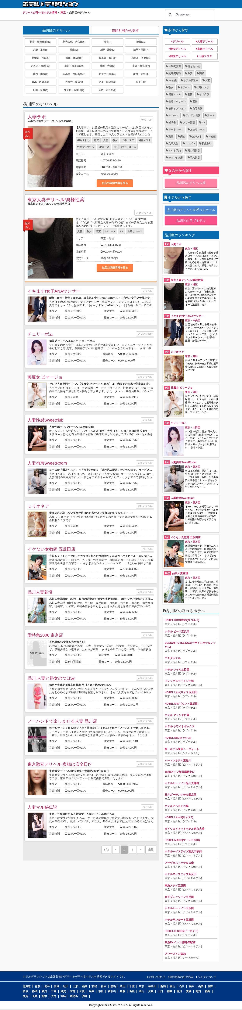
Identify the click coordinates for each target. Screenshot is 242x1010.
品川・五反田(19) (74, 65)
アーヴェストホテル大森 (179, 862)
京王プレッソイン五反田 (179, 896)
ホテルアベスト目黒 (176, 805)
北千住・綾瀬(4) (107, 74)
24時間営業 (174, 66)
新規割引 (207, 143)
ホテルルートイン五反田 (179, 908)
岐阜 (25, 991)
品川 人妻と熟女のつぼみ (51, 678)
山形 (75, 986)
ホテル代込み (190, 80)
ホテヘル (147, 549)
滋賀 (63, 991)
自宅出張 (197, 108)
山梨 (200, 986)
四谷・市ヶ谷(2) (107, 90)
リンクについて (207, 976)
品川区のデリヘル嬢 (191, 183)
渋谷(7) (108, 41)
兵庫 (91, 991)
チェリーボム (41, 334)
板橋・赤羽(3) (141, 74)
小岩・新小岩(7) (141, 65)
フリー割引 (189, 122)
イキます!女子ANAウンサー (54, 291)
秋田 (65, 986)
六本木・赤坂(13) (40, 65)
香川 (179, 991)
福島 (84, 986)
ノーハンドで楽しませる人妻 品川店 (62, 721)
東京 (103, 153)
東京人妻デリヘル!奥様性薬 (56, 199)
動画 (170, 136)
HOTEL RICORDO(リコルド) (182, 620)
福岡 (207, 991)
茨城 (94, 986)
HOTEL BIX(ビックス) (178, 737)
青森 (37, 986)
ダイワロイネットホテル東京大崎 (184, 828)
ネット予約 (174, 150)
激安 (96, 140)
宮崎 (63, 996)
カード (211, 115)
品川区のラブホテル (191, 220)
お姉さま (197, 136)
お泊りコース (128, 147)
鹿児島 (74, 996)
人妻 (105, 140)
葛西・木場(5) (40, 74)
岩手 (47, 986)
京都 (72, 991)
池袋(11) (141, 41)
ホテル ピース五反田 (177, 631)
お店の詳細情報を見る (115, 183)
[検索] (189, 15)
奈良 (101, 991)
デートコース (175, 129)
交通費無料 (174, 73)
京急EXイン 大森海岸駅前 (180, 942)
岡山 (141, 991)
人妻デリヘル (144, 212)
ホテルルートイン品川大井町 (182, 783)
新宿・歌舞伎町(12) (40, 41)
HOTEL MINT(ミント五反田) (182, 703)
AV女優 (172, 80)
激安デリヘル (178, 48)
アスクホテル (173, 658)
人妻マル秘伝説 (42, 807)
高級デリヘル (145, 506)
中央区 (77, 310)
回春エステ (144, 140)
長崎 (34, 996)
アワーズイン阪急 (175, 953)
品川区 (77, 439)
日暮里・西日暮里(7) (74, 74)
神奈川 (152, 986)
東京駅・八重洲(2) (74, 90)
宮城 (56, 986)
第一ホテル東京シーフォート (182, 749)
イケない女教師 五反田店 (51, 549)
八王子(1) (141, 82)
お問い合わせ (157, 976)
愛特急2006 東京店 (45, 635)
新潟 (163, 986)
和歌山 (112, 991)
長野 (210, 986)
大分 (53, 996)
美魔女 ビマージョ (45, 377)
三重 (53, 991)
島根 (132, 991)
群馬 (113, 986)
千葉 (132, 986)
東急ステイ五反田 (175, 885)
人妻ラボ (37, 116)
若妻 (98, 231)
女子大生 (173, 143)
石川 (182, 986)
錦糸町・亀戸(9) (107, 57)
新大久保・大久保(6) (74, 41)
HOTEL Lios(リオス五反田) (181, 692)
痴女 (182, 136)
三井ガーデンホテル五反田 (180, 794)
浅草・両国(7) (141, 49)
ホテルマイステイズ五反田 (180, 874)
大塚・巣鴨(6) (40, 49)
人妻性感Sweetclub (46, 420)
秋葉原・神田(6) (41, 57)
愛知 (44, 991)
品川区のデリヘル (56, 30)
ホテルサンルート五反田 (179, 919)
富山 (172, 986)
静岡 (34, 991)
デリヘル (146, 119)
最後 (151, 849)
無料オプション (177, 108)
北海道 (27, 986)
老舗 (194, 101)
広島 (151, 991)
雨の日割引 (194, 150)
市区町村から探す (125, 30)
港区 (111, 153)
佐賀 (25, 996)
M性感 (212, 136)
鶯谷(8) (74, 49)
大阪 (82, 991)
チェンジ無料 (175, 157)
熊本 (44, 996)
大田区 (77, 353)
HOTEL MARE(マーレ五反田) (182, 840)
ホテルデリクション (116, 1005)
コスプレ (190, 143)
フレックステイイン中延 (179, 680)
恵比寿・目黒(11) (140, 57)
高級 (201, 73)
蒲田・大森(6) (107, 65)
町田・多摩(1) (40, 90)
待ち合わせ (83, 140)
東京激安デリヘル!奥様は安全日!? (59, 764)
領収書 (172, 122)
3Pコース (104, 147)
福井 (191, 986)
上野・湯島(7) (107, 49)
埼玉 (122, 986)
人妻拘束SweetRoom (47, 463)
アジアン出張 (145, 333)
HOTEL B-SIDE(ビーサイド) (181, 931)
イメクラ (204, 94)
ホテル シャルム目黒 (177, 669)
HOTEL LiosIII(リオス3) (179, 817)
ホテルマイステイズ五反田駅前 (183, 851)
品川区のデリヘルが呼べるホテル (191, 210)
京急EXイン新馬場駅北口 (180, 771)
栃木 (103, 986)
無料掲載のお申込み (181, 976)
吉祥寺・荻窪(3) (74, 82)
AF (115, 147)
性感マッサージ (86, 147)
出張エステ (128, 140)
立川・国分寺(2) (107, 82)
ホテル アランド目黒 (177, 715)
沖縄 (84, 996)
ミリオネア (38, 506)
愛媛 (188, 991)
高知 (198, 991)
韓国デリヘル (178, 56)
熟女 (114, 140)
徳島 (169, 991)
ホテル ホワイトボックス (180, 726)
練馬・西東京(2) (41, 82)
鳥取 (122, 991)
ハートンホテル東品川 (178, 760)
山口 (160, 991)
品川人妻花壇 (40, 592)
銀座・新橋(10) (74, 57)
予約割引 (195, 157)
